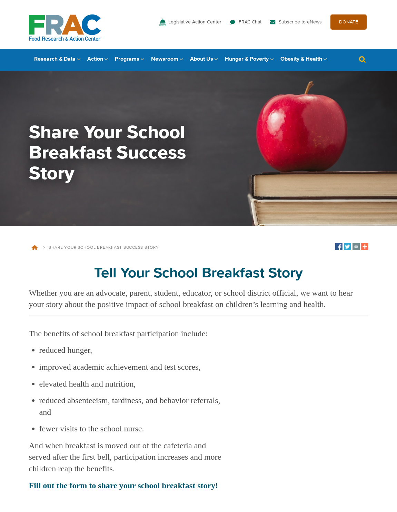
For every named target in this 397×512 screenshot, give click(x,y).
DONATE (348, 23)
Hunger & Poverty (247, 61)
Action (95, 61)
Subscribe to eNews (300, 23)
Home (34, 249)
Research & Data (55, 61)
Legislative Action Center (194, 23)
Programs (127, 61)
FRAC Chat (250, 23)
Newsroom (164, 61)
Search (362, 61)
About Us (201, 61)
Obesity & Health (301, 61)
